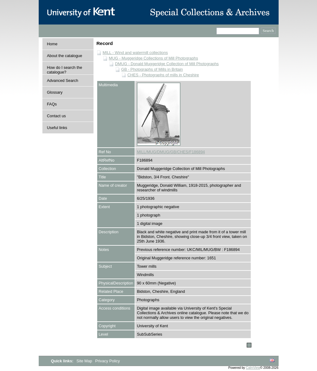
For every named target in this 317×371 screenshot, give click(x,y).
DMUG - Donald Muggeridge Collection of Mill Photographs (167, 63)
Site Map (84, 361)
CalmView (253, 367)
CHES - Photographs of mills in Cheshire (163, 75)
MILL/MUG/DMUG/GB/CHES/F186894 (171, 152)
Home (52, 44)
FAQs (52, 104)
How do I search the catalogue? (64, 69)
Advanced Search (62, 80)
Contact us (56, 116)
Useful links (57, 127)
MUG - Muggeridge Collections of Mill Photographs (153, 58)
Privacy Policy (107, 361)
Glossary (55, 92)
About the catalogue (64, 55)
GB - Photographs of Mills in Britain (152, 69)
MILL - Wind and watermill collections (135, 52)
